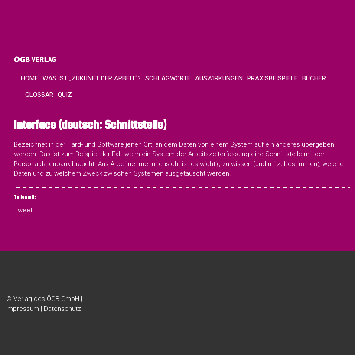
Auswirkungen (219, 79)
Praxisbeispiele (272, 79)
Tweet (23, 210)
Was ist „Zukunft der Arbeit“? (91, 79)
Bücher (314, 79)
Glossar (39, 95)
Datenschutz (62, 309)
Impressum (22, 309)
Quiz (65, 95)
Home (29, 79)
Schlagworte (168, 79)
